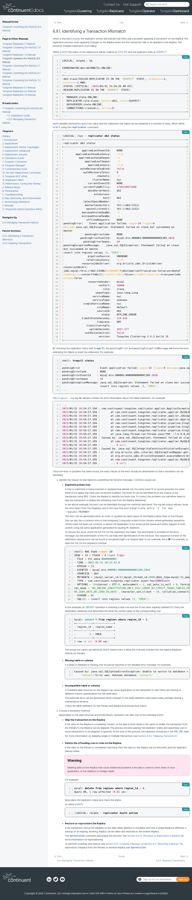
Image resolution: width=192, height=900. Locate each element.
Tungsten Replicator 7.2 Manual (18, 54)
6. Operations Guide (19, 115)
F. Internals (7, 205)
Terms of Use (114, 893)
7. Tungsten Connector (14, 161)
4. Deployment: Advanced (16, 150)
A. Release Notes (11, 187)
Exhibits (164, 893)
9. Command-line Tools (14, 168)
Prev (59, 22)
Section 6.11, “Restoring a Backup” (161, 843)
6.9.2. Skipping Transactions (16, 243)
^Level (121, 856)
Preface (6, 136)
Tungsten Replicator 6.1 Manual (18, 87)
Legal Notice (151, 893)
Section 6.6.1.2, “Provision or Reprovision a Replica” (153, 835)
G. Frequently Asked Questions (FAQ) (22, 209)
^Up (121, 22)
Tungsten (78, 11)
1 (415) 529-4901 (96, 893)
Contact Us (112, 4)
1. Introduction (9, 139)
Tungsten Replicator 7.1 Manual (18, 43)
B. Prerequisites (10, 190)
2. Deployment (10, 143)
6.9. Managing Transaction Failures (20, 222)
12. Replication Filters (13, 179)
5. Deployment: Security (14, 154)
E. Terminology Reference (16, 201)
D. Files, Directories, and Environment (21, 198)
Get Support (132, 4)
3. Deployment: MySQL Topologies (20, 147)
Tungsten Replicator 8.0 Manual (19, 91)
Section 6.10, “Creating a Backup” (123, 843)
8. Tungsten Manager (13, 165)
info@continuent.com (74, 893)
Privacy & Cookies (132, 893)
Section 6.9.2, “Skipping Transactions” (157, 735)
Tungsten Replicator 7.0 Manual (19, 94)
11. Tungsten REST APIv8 (14, 176)
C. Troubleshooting (12, 194)
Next (182, 22)
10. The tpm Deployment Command (21, 172)
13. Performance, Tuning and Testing (21, 183)
